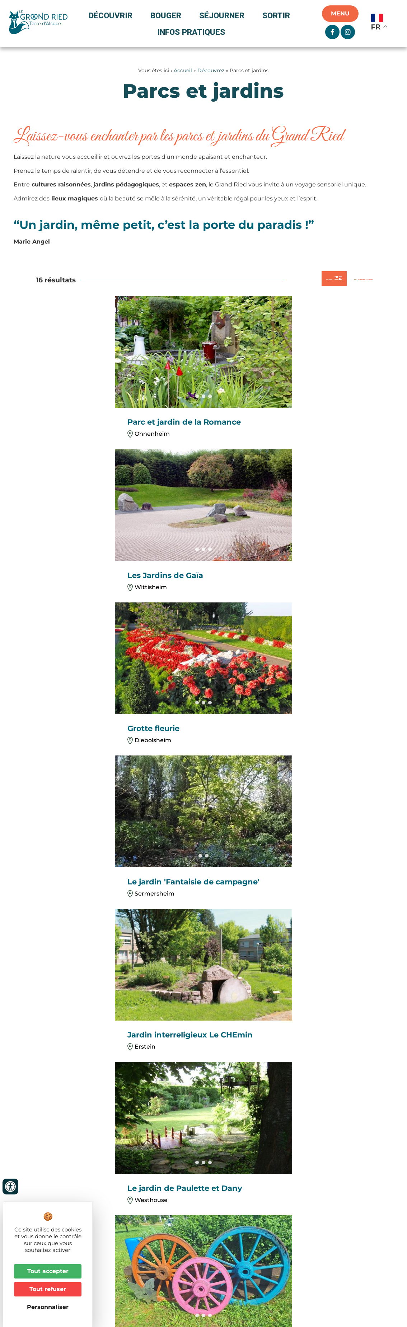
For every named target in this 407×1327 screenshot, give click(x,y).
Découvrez (210, 70)
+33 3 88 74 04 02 (58, 1108)
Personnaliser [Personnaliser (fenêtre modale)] (48, 1307)
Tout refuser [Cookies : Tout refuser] (47, 1289)
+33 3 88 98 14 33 (150, 1100)
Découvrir (112, 15)
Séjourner (223, 15)
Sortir (278, 15)
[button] (208, 857)
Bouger (167, 15)
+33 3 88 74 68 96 (151, 1199)
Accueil (183, 70)
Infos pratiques (191, 32)
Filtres (284, 280)
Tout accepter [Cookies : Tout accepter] (48, 1271)
